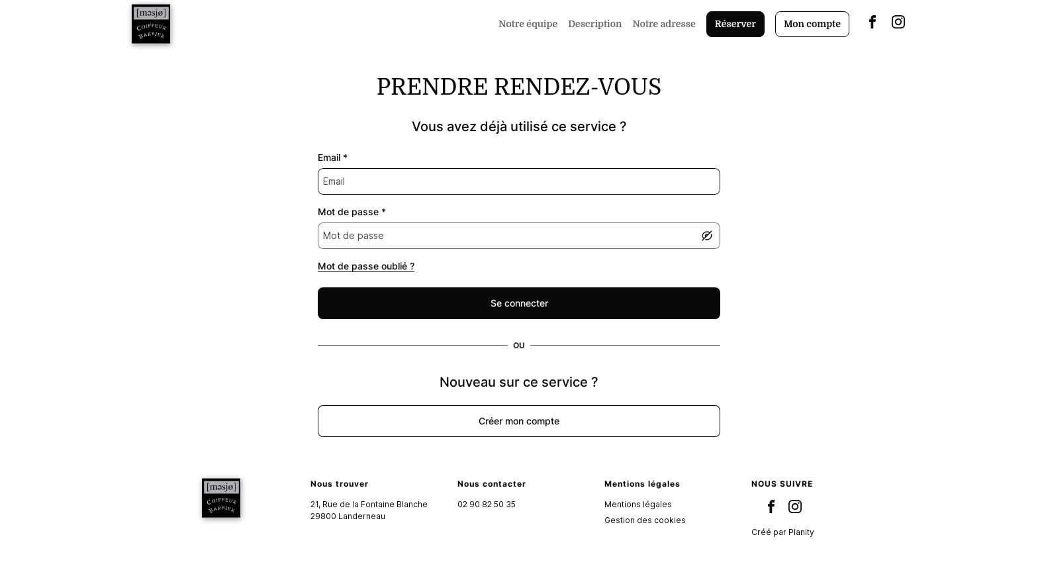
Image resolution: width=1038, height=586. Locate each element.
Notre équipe (527, 24)
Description (595, 24)
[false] (519, 303)
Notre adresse (663, 24)
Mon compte (812, 24)
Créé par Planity (782, 532)
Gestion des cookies (645, 520)
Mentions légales (638, 504)
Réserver (735, 24)
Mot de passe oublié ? (366, 265)
